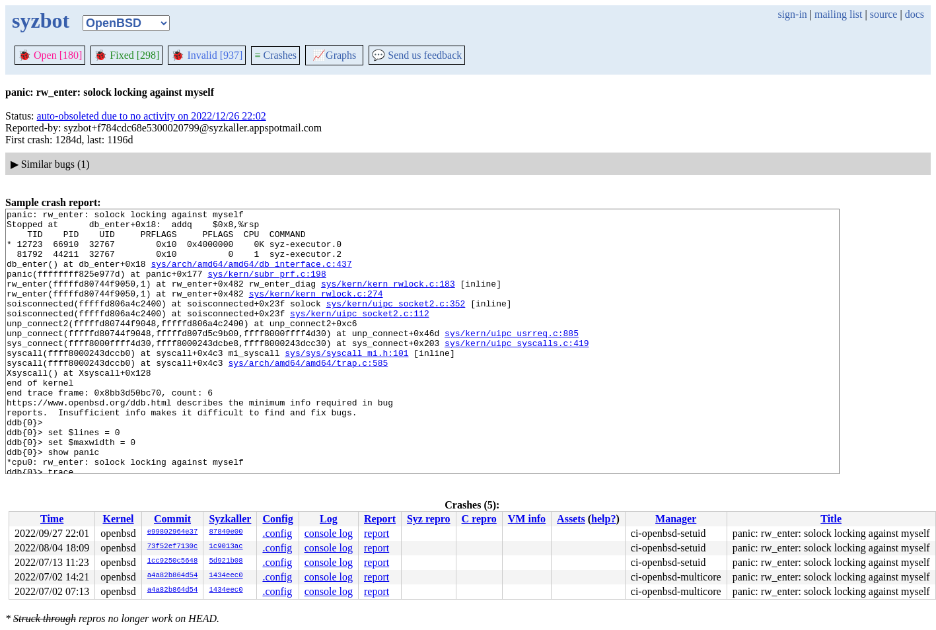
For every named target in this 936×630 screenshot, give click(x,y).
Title (831, 518)
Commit (172, 518)
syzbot (40, 20)
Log (329, 518)
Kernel (117, 518)
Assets (571, 518)
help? (603, 518)
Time (51, 518)
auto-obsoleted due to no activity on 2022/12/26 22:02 (151, 116)
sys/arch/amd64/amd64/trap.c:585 (308, 394)
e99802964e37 (172, 532)
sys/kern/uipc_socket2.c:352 (396, 323)
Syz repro (428, 518)
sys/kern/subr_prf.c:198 (266, 287)
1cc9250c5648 (172, 561)
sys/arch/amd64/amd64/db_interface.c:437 (251, 275)
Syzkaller (230, 518)
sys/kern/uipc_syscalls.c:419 (517, 370)
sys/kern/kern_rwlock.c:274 (316, 311)
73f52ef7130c (172, 546)
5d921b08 (225, 561)
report (376, 533)
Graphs (334, 55)
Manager (675, 518)
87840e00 (225, 532)
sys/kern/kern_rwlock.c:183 (388, 299)
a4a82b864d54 (172, 575)
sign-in (792, 14)
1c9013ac (225, 546)
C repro (479, 518)
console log (329, 533)
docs (914, 14)
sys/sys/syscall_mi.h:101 (346, 382)
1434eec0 (225, 575)
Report (380, 518)
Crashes (275, 55)
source (884, 14)
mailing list (838, 14)
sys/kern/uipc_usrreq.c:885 (512, 359)
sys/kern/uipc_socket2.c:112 (359, 335)
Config (277, 518)
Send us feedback (417, 55)
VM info (527, 518)
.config (277, 533)
